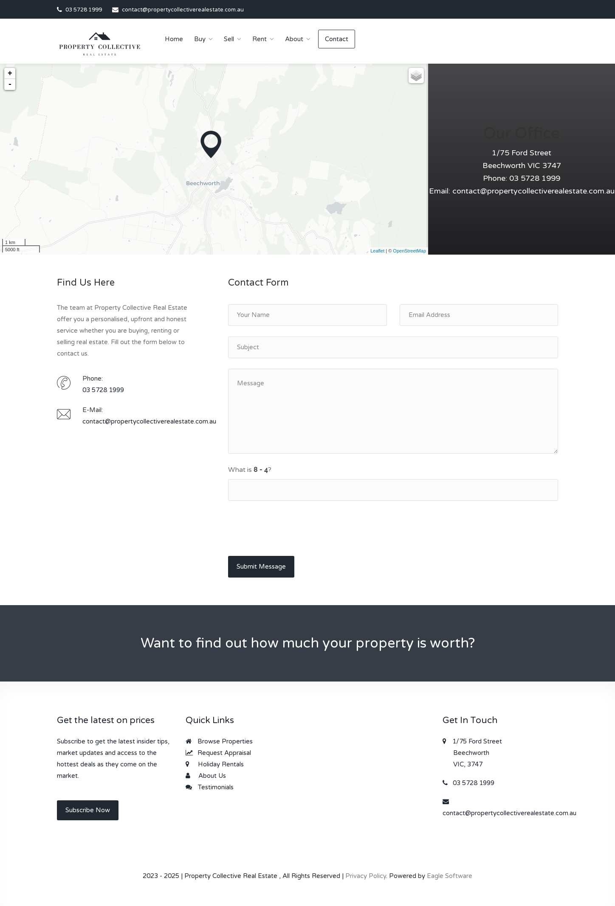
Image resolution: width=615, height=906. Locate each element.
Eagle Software (449, 876)
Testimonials (210, 787)
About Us (206, 776)
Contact (336, 39)
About (294, 39)
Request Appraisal (218, 753)
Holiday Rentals (215, 764)
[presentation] (292, 527)
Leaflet (377, 250)
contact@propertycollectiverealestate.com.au (183, 9)
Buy (200, 39)
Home (174, 39)
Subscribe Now (87, 810)
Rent (259, 39)
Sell (229, 39)
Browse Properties (219, 741)
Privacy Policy (365, 876)
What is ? (249, 470)
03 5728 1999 (83, 9)
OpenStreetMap (409, 250)
